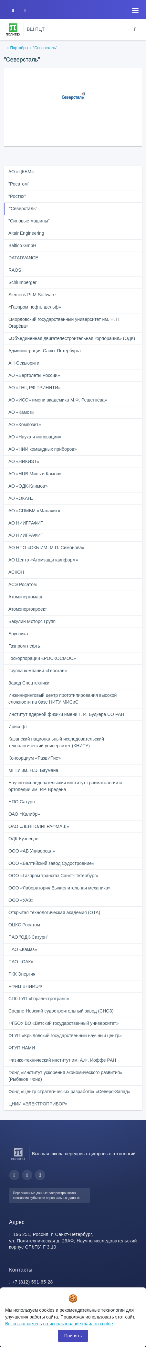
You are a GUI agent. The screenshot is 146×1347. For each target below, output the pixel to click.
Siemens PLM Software (32, 294)
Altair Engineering (26, 233)
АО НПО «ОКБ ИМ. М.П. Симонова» (46, 547)
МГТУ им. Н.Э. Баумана (33, 770)
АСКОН (16, 572)
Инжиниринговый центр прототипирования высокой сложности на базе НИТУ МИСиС (62, 699)
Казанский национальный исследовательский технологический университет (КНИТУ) (56, 742)
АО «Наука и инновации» (34, 436)
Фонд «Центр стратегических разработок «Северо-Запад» (69, 1091)
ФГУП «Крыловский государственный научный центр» (65, 1035)
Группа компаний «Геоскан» (37, 670)
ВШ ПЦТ (36, 29)
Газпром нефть (24, 646)
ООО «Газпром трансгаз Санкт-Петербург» (53, 875)
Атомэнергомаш (25, 596)
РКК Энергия (21, 974)
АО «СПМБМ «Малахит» (34, 510)
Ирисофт (17, 726)
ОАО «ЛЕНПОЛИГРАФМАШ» (38, 826)
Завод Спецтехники (28, 682)
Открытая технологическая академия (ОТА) (54, 912)
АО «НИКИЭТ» (23, 461)
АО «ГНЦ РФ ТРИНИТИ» (34, 387)
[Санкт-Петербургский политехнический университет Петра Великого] (13, 29)
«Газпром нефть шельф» (34, 307)
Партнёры (19, 48)
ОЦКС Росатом (24, 924)
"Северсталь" (23, 208)
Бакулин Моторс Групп (32, 621)
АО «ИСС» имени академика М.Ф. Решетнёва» (57, 399)
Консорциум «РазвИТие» (34, 758)
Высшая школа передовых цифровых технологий (84, 1153)
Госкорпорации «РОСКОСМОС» (42, 658)
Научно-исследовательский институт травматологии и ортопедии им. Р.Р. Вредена (65, 786)
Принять (73, 1335)
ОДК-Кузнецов (23, 838)
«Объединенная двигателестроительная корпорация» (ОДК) (71, 338)
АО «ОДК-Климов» (27, 486)
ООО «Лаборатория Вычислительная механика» (59, 887)
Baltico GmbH (22, 245)
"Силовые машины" (28, 220)
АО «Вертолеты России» (34, 375)
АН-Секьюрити (23, 363)
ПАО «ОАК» (21, 961)
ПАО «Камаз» (22, 949)
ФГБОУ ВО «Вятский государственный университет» (63, 1023)
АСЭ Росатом (22, 584)
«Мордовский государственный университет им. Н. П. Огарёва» (64, 323)
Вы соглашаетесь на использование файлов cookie (59, 1323)
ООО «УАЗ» (21, 900)
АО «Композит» (24, 424)
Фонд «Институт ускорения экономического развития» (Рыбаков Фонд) (65, 1076)
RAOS (14, 270)
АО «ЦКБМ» (21, 171)
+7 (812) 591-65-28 (32, 1282)
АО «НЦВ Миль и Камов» (34, 473)
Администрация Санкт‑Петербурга (44, 350)
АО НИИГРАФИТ (25, 523)
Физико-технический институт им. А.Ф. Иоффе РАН (62, 1060)
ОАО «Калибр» (24, 814)
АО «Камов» (21, 412)
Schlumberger (22, 282)
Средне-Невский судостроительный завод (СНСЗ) (60, 1010)
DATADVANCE (23, 257)
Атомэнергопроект (27, 609)
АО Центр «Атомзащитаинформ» (43, 559)
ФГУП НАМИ (21, 1047)
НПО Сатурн (21, 801)
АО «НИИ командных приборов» (42, 449)
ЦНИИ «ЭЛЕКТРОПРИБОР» (38, 1103)
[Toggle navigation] (135, 10)
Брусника (18, 633)
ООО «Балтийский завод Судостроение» (51, 863)
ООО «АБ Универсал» (31, 851)
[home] (4, 48)
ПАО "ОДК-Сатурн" (28, 937)
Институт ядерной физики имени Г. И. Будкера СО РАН (66, 714)
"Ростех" (17, 196)
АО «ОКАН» (21, 498)
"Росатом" (18, 184)
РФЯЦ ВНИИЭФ (25, 986)
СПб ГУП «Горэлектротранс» (38, 998)
